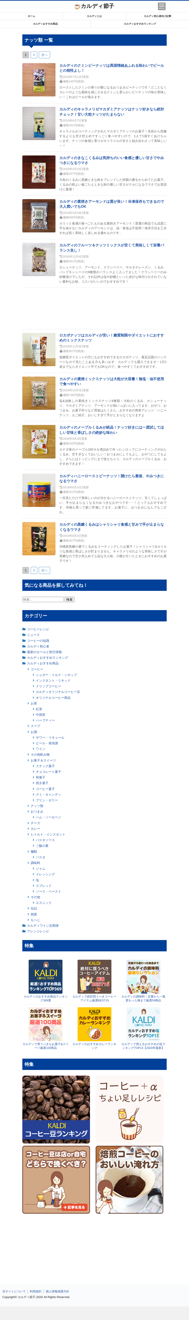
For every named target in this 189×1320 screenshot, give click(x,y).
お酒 (34, 732)
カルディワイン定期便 (43, 925)
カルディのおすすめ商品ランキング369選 (46, 998)
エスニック (44, 903)
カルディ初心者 (38, 646)
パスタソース (45, 840)
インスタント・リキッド (53, 680)
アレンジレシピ (38, 931)
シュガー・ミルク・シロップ (56, 675)
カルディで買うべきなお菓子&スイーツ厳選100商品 (46, 1046)
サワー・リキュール (50, 737)
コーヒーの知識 (38, 640)
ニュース (33, 635)
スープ (35, 726)
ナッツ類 (37, 806)
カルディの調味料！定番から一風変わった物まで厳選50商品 (143, 998)
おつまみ (37, 811)
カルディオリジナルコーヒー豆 (58, 692)
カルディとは (94, 16)
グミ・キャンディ (48, 794)
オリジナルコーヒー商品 (53, 697)
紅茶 (39, 709)
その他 (35, 897)
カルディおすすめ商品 (45, 23)
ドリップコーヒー (48, 686)
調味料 (35, 863)
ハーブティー (45, 720)
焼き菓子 (42, 783)
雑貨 (34, 914)
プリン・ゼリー (47, 800)
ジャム (40, 868)
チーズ (35, 823)
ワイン (40, 749)
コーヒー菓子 (45, 789)
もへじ (35, 920)
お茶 (34, 703)
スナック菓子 (45, 766)
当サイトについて (14, 1291)
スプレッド (44, 886)
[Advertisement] (94, 1313)
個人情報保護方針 (57, 1291)
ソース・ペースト (48, 891)
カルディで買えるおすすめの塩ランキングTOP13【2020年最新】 (143, 1046)
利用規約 (35, 1291)
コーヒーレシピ (38, 629)
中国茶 (40, 714)
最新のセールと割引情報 (44, 652)
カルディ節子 (94, 6)
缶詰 (34, 908)
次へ (44, 55)
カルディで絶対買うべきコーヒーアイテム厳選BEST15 (94, 998)
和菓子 (40, 777)
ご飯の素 (42, 845)
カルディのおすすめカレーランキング (94, 1046)
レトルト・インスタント (48, 834)
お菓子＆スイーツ (43, 760)
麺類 (34, 851)
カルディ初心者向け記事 (157, 16)
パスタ (40, 857)
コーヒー (37, 669)
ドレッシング (45, 874)
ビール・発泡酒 (47, 743)
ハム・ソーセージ (48, 817)
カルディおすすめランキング (140, 23)
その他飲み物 (40, 754)
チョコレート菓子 (48, 771)
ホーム (31, 16)
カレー (35, 829)
